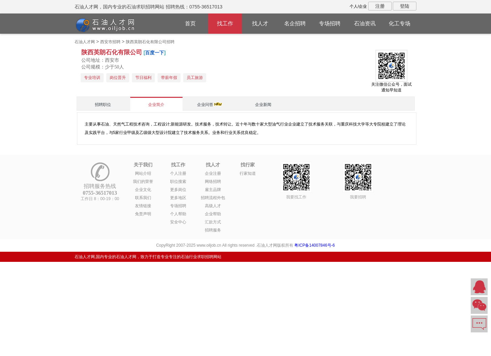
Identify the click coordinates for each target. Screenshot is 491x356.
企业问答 (205, 104)
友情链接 (143, 205)
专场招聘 (329, 23)
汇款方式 (213, 222)
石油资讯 (365, 23)
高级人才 (213, 205)
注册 (380, 6)
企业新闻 (263, 104)
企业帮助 (213, 214)
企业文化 (143, 189)
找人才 (260, 23)
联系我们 (143, 197)
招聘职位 (103, 104)
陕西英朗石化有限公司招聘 (150, 41)
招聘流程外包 (213, 197)
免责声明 (143, 214)
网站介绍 (143, 173)
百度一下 (154, 52)
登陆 (404, 6)
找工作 (225, 23)
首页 (190, 23)
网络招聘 (213, 181)
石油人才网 (85, 41)
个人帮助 (178, 214)
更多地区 (178, 197)
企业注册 (213, 173)
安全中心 (178, 222)
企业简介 (156, 104)
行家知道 (248, 173)
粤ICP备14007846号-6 (314, 245)
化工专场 (399, 23)
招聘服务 (213, 230)
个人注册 (178, 173)
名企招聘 (295, 23)
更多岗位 (178, 189)
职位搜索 (178, 181)
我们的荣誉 (143, 181)
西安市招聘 (110, 41)
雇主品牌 (213, 189)
